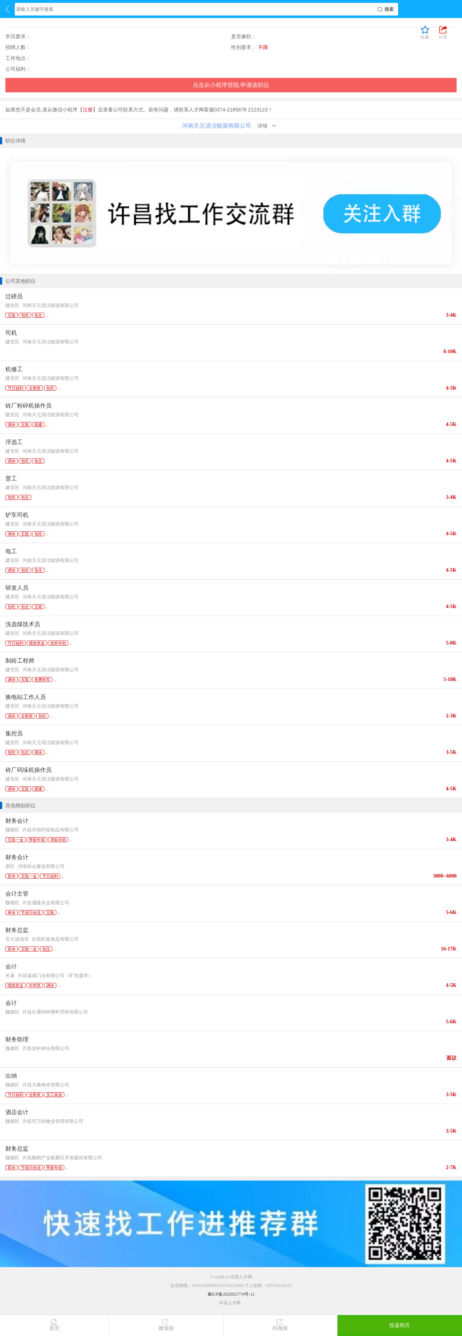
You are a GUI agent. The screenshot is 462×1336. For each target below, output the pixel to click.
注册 (88, 110)
